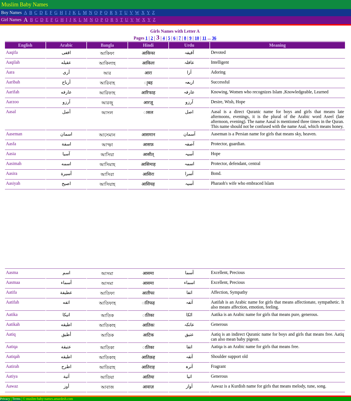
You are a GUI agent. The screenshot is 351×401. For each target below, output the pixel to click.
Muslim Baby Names (24, 4)
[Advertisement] (174, 229)
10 (197, 38)
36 (214, 38)
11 (204, 38)
